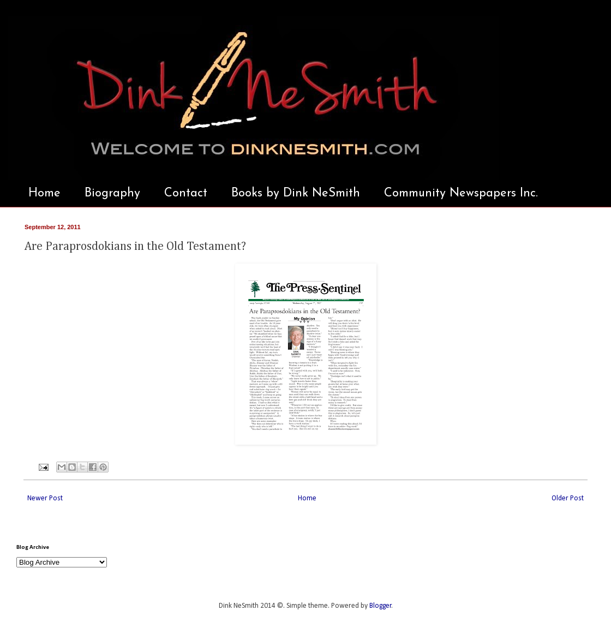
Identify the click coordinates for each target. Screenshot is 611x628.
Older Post (568, 498)
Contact (185, 193)
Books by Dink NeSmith (295, 193)
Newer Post (45, 498)
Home (44, 193)
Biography (112, 193)
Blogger (380, 605)
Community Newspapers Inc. (461, 193)
